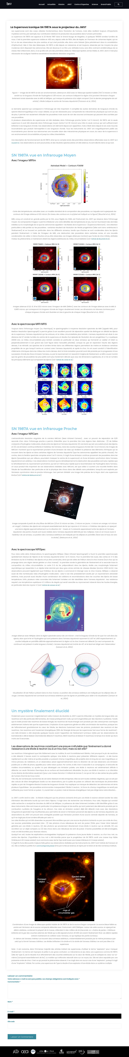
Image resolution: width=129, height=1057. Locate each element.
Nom (10, 1002)
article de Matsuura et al (31, 475)
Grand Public (106, 4)
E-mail (11, 1011)
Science (95, 4)
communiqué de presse (45, 846)
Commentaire (14, 982)
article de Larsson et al (50, 585)
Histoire (61, 4)
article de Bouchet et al (100, 239)
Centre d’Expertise (81, 4)
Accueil (42, 4)
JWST (69, 4)
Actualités (51, 4)
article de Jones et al (64, 360)
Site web (11, 1021)
